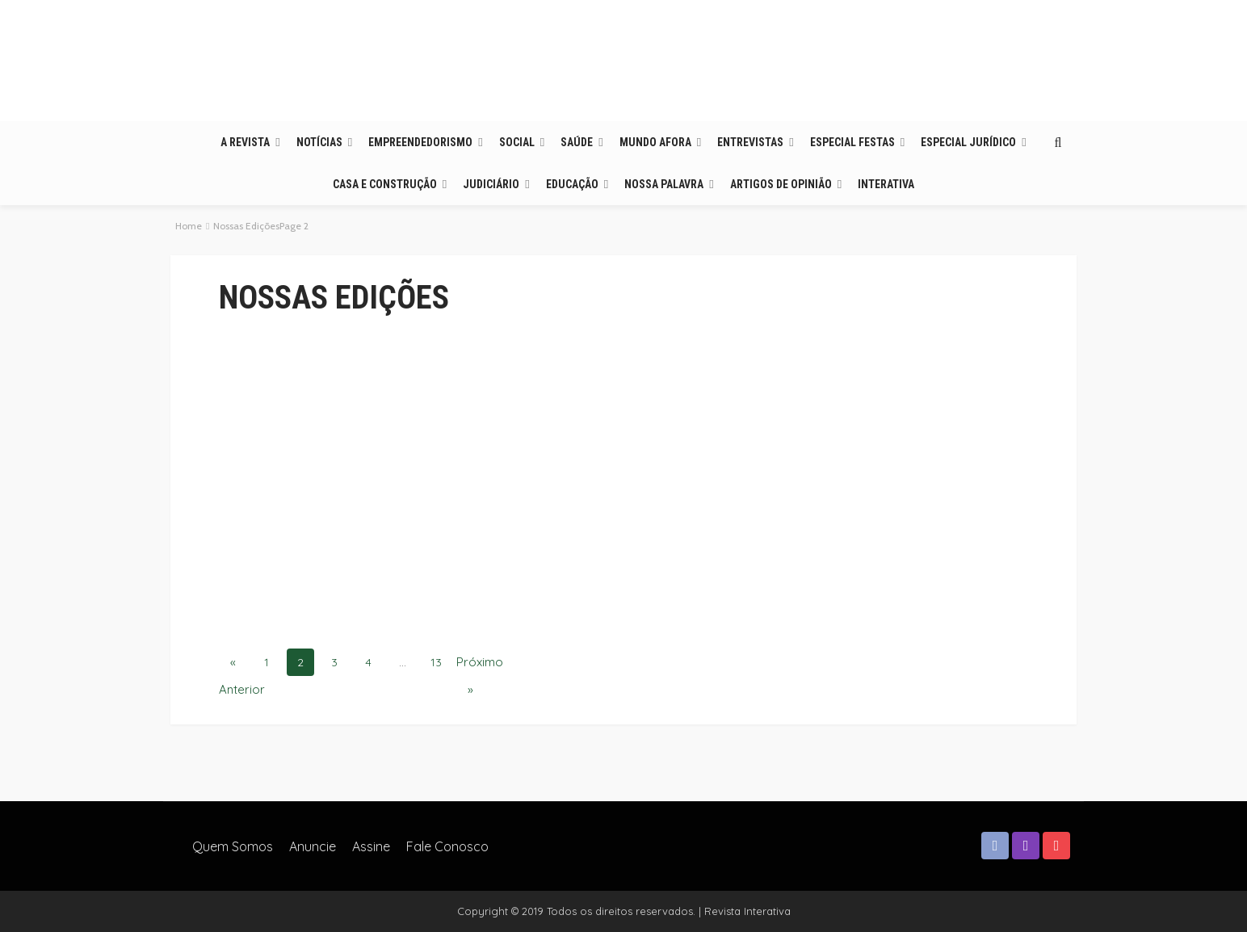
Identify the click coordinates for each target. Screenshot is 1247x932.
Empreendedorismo (420, 142)
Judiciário (491, 184)
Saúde (577, 142)
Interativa (886, 184)
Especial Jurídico (968, 142)
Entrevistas (750, 142)
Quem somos (232, 846)
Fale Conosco (447, 846)
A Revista (245, 142)
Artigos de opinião (781, 184)
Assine (371, 846)
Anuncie (312, 846)
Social (517, 142)
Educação (572, 184)
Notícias (319, 142)
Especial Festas (852, 142)
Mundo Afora (655, 142)
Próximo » (470, 665)
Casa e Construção (385, 184)
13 (436, 662)
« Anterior (232, 665)
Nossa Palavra (663, 184)
